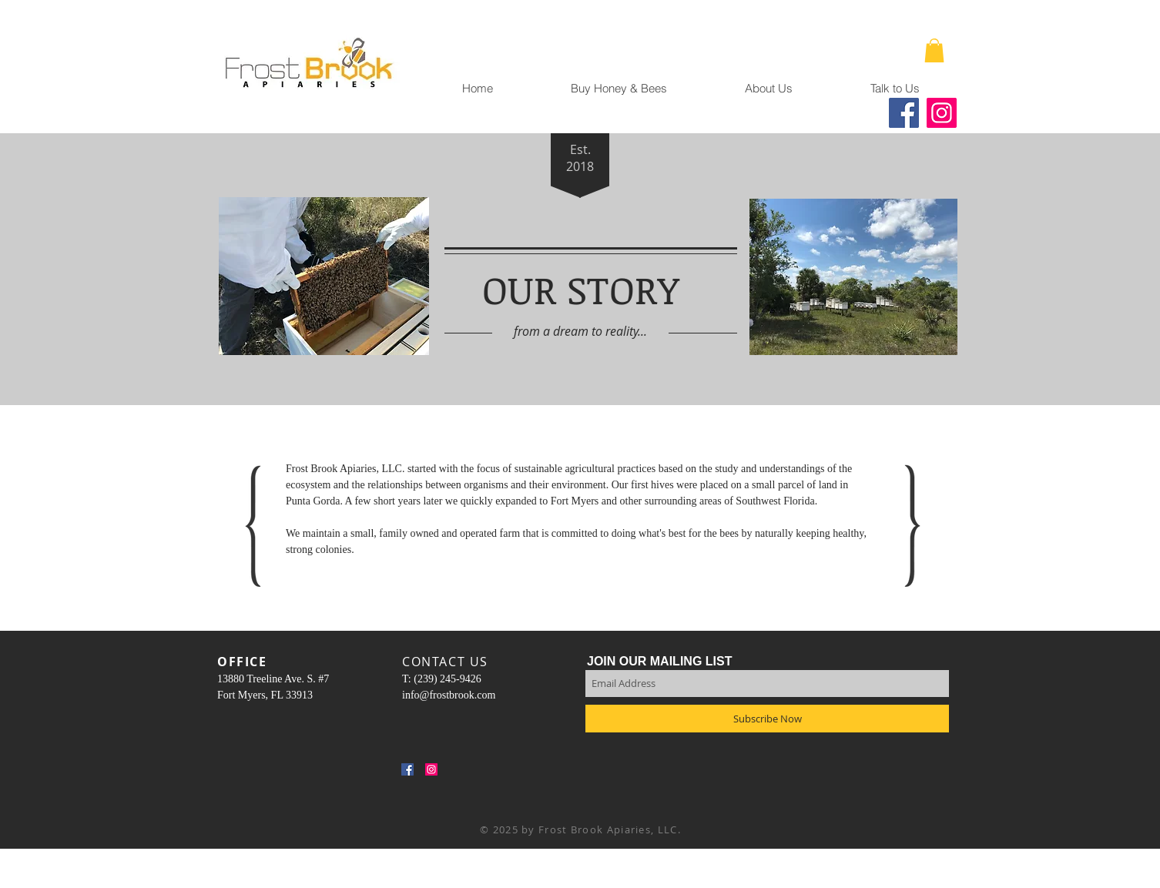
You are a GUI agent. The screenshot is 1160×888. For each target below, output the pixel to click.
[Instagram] (942, 113)
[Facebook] (904, 113)
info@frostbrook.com (448, 695)
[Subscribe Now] (767, 718)
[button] (934, 50)
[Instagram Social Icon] (431, 769)
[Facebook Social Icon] (407, 769)
